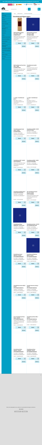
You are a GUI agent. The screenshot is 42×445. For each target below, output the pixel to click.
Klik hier (23, 46)
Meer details (21, 409)
